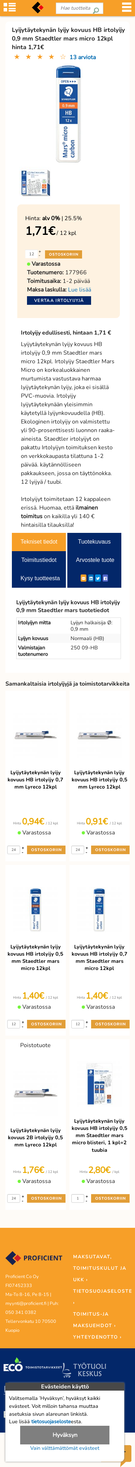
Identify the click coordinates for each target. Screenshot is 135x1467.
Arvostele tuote (95, 560)
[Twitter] (98, 578)
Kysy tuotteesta (40, 578)
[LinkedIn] (91, 578)
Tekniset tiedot (39, 542)
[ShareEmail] (83, 578)
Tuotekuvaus (94, 542)
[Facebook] (105, 578)
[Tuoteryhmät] (9, 9)
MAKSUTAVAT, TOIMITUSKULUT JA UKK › (99, 1268)
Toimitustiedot (39, 560)
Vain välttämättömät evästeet (64, 1448)
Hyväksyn (65, 1435)
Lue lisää (79, 290)
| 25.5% (62, 218)
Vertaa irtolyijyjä (59, 300)
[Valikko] (126, 9)
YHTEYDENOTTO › (97, 1337)
